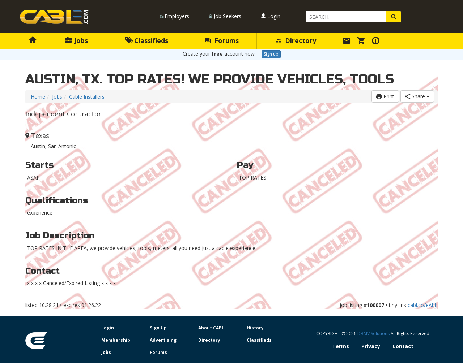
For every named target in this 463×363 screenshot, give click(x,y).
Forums (222, 40)
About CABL (211, 328)
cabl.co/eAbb (423, 305)
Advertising (163, 340)
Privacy (370, 346)
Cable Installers (87, 96)
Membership (115, 340)
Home (38, 96)
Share (417, 96)
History (255, 328)
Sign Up (158, 328)
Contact (402, 346)
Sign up (271, 54)
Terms (340, 346)
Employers (177, 16)
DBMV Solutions (374, 333)
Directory (296, 40)
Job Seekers (227, 16)
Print (385, 96)
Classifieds (146, 40)
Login (270, 16)
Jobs (76, 40)
